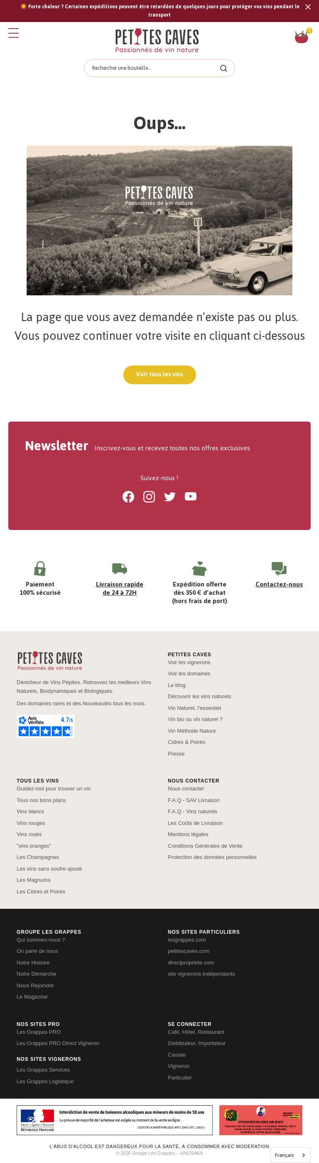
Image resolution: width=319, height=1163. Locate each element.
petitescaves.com (188, 951)
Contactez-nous (279, 584)
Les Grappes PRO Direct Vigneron (58, 1043)
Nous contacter (186, 788)
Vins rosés (29, 834)
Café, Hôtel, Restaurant (196, 1032)
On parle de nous (37, 951)
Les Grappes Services (43, 1070)
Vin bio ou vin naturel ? (195, 719)
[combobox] (290, 1155)
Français (284, 1155)
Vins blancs (30, 811)
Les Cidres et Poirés (41, 891)
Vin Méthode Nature (192, 731)
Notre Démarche (36, 974)
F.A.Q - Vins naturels (192, 811)
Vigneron (178, 1066)
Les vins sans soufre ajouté (49, 869)
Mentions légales (188, 834)
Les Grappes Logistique (45, 1081)
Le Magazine (32, 997)
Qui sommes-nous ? (41, 940)
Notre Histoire (33, 962)
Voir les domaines (189, 673)
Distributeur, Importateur (197, 1043)
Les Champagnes (38, 857)
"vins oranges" (34, 846)
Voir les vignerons (189, 662)
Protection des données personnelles (212, 857)
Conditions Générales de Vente (205, 846)
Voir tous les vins (159, 374)
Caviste (177, 1055)
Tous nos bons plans (41, 800)
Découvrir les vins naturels (199, 696)
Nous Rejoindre (35, 985)
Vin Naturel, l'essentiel (194, 708)
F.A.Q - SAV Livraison (194, 800)
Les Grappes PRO (39, 1032)
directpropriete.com (191, 962)
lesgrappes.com (187, 940)
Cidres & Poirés (186, 742)
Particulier (180, 1078)
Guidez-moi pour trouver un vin (54, 788)
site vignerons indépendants (201, 974)
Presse (176, 754)
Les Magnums (34, 880)
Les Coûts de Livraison (195, 823)
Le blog (177, 685)
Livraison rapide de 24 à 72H (119, 588)
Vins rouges (31, 823)
